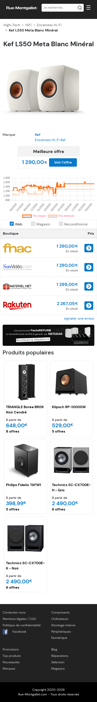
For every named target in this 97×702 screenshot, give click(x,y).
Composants (60, 612)
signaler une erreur (79, 318)
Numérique (59, 638)
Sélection (57, 662)
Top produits (12, 656)
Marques (9, 669)
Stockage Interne (63, 625)
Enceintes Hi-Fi (49, 25)
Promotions (11, 649)
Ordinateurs (59, 619)
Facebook (14, 631)
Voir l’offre (63, 162)
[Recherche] (63, 8)
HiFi (28, 25)
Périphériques (61, 632)
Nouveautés (11, 662)
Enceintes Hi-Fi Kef (50, 140)
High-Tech (12, 25)
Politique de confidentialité (22, 625)
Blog (54, 649)
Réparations (59, 656)
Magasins (58, 669)
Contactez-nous (14, 612)
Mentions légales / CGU (19, 619)
